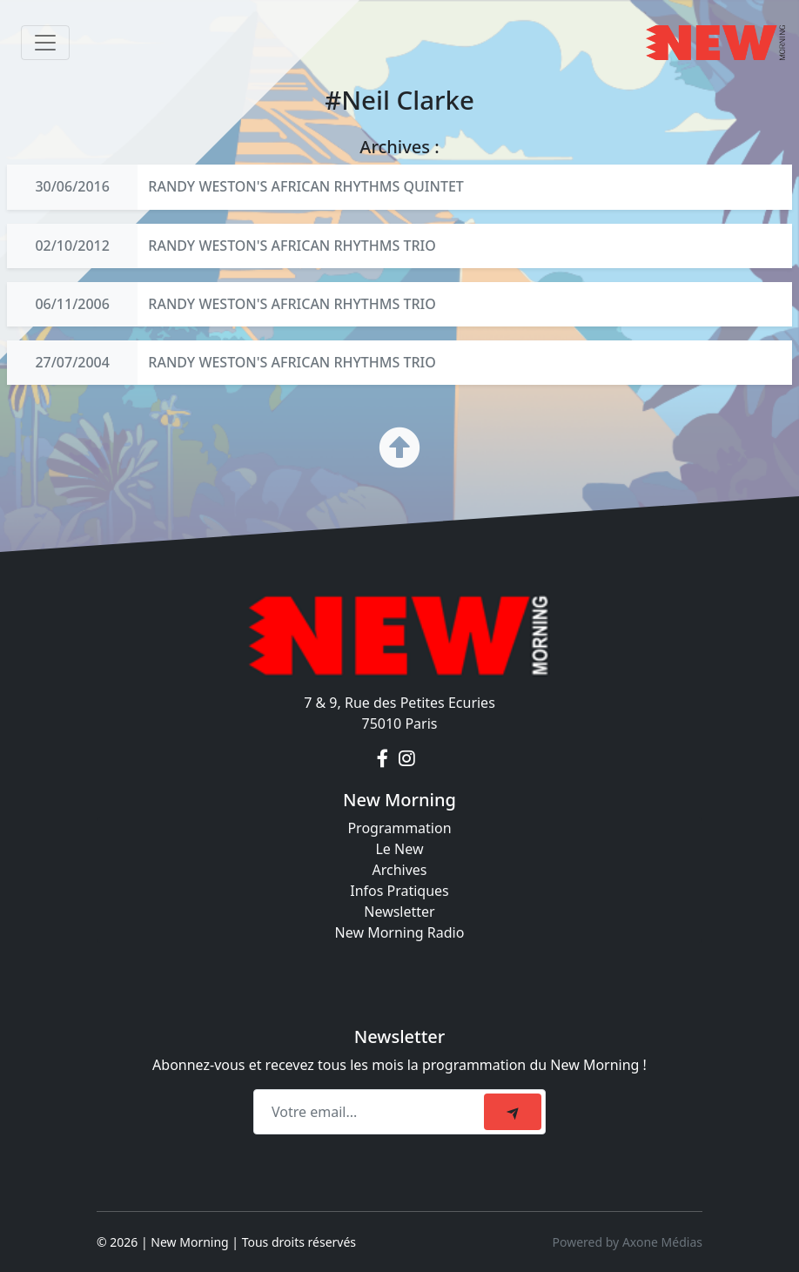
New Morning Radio (400, 932)
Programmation (399, 828)
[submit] (512, 1112)
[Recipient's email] (371, 1112)
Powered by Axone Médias (627, 1242)
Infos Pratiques (399, 890)
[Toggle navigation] (45, 42)
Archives (399, 869)
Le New (399, 848)
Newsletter (399, 911)
